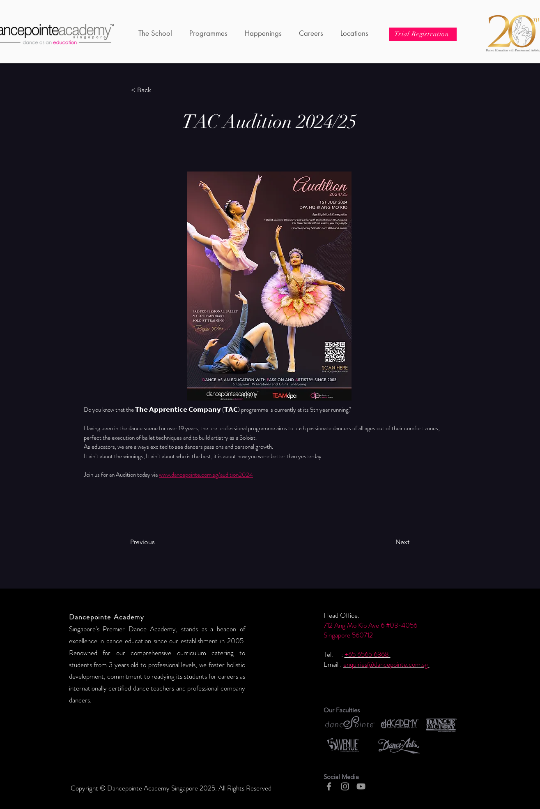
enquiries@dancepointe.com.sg (386, 664)
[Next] (381, 542)
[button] (155, 33)
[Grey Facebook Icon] (329, 786)
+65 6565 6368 (368, 654)
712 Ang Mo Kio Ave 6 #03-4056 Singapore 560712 (370, 630)
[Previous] (163, 542)
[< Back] (158, 90)
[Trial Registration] (423, 34)
